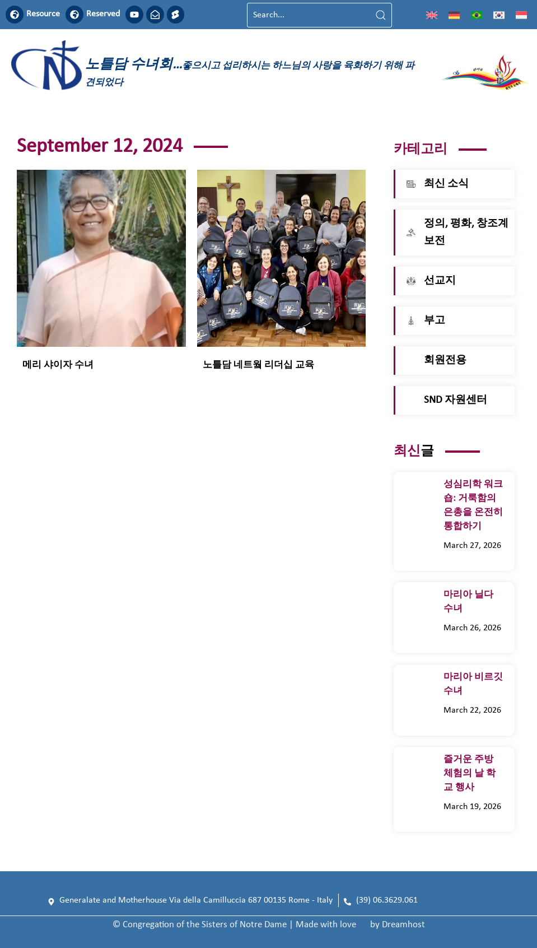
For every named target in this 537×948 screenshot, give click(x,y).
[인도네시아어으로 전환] (521, 15)
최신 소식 (446, 184)
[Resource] (15, 15)
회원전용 (445, 360)
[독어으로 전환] (454, 15)
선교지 (440, 281)
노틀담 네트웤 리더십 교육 (258, 365)
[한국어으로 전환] (499, 15)
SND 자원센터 (455, 400)
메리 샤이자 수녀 (61, 365)
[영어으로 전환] (432, 15)
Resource (43, 14)
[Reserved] (74, 15)
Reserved (103, 14)
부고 (434, 320)
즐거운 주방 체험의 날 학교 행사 (469, 773)
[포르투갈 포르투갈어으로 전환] (476, 15)
